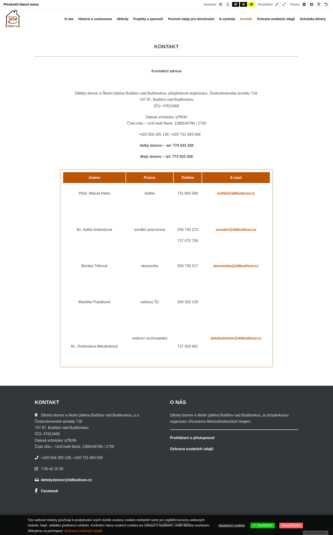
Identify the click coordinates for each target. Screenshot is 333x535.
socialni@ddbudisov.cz (236, 230)
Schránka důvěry (313, 19)
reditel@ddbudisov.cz (236, 193)
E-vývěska (227, 19)
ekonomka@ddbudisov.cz (236, 266)
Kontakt (246, 19)
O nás (69, 19)
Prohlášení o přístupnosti (192, 438)
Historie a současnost (95, 19)
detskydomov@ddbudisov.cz (235, 338)
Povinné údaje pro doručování (191, 19)
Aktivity (123, 19)
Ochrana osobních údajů (276, 19)
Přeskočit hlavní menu (21, 4)
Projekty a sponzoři (148, 19)
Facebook (46, 491)
